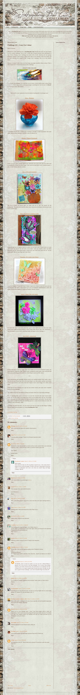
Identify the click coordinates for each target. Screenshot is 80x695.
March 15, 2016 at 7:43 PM (33, 599)
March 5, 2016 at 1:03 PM (19, 478)
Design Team (23, 27)
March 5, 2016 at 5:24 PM (18, 516)
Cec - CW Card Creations (29, 172)
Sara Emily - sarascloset (29, 336)
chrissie (13, 486)
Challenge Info (14, 27)
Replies (14, 458)
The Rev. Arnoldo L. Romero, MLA (19, 599)
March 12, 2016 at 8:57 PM (26, 561)
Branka (12, 418)
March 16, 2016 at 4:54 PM (21, 609)
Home (7, 27)
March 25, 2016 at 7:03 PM (22, 622)
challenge (16, 418)
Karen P (13, 609)
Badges (30, 27)
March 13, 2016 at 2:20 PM (24, 588)
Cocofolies (13, 525)
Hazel (12, 478)
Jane (12, 498)
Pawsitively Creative (19, 461)
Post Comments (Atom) (18, 688)
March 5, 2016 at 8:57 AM (19, 435)
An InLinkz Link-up (12, 412)
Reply (12, 430)
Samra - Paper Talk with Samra (29, 294)
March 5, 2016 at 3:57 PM (19, 507)
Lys (12, 516)
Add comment (11, 649)
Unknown (13, 547)
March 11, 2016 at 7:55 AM (22, 547)
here (30, 480)
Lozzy (12, 507)
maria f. (13, 538)
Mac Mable (13, 622)
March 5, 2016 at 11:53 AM (30, 461)
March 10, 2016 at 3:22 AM (21, 538)
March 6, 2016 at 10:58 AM (22, 525)
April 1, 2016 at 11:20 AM (21, 631)
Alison (12, 578)
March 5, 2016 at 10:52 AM (18, 443)
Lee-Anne (13, 631)
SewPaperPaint (14, 588)
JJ (11, 443)
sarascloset (17, 561)
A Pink (12, 640)
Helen (12, 435)
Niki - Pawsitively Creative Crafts (29, 213)
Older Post (48, 685)
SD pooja (13, 426)
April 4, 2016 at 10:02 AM (20, 640)
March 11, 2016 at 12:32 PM (21, 578)
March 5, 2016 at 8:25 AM (21, 426)
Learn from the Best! (38, 27)
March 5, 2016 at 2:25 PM (19, 498)
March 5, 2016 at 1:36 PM (20, 486)
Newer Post (10, 685)
